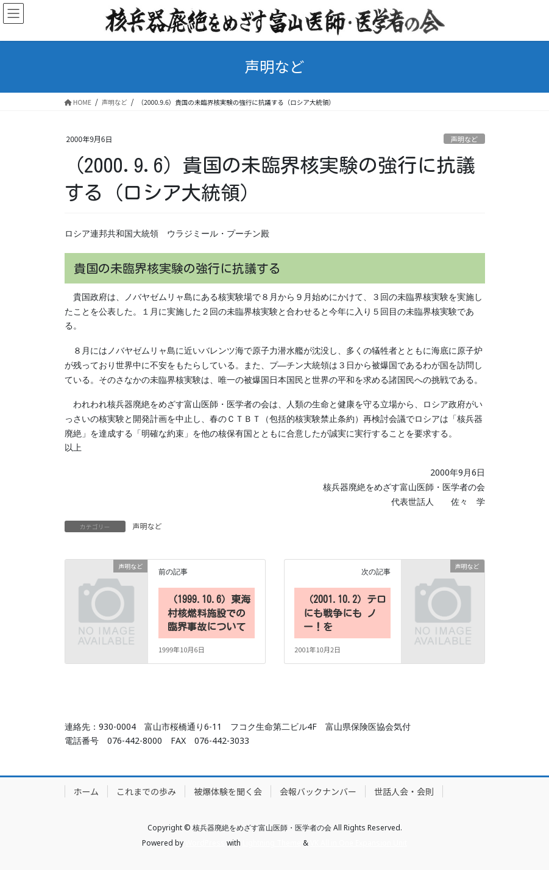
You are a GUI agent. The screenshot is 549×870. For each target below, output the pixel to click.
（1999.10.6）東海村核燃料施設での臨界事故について (209, 613)
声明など (464, 139)
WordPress (205, 843)
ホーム (86, 791)
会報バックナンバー (318, 791)
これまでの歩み (146, 791)
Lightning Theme (272, 843)
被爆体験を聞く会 (228, 791)
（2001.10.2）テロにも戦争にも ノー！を (344, 613)
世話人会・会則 (404, 791)
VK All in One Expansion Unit (358, 843)
